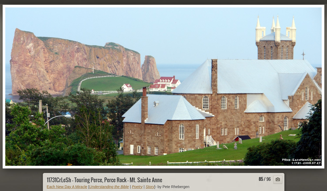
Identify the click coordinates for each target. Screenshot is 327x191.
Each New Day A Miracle (67, 187)
